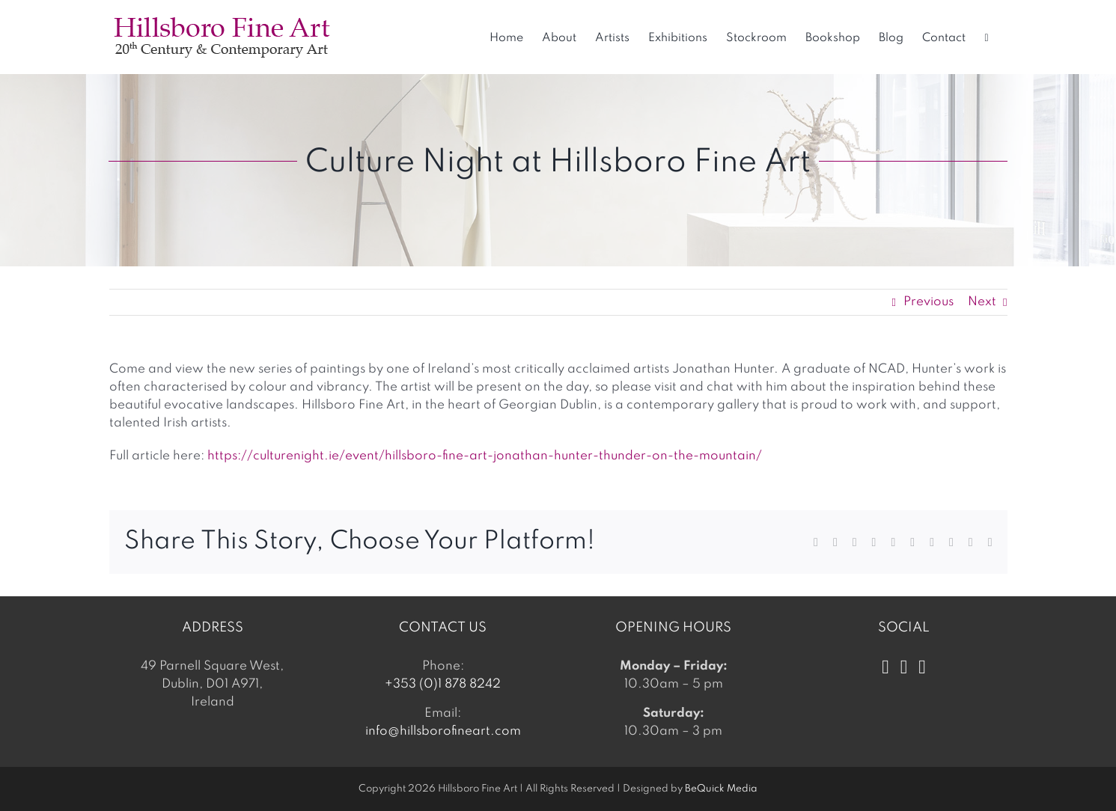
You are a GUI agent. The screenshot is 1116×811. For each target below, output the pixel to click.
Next (982, 302)
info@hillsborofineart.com (443, 731)
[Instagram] (904, 667)
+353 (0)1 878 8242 (443, 684)
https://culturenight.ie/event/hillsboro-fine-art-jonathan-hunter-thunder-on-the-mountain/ (486, 456)
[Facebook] (885, 667)
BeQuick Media (721, 789)
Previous (928, 302)
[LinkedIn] (922, 667)
